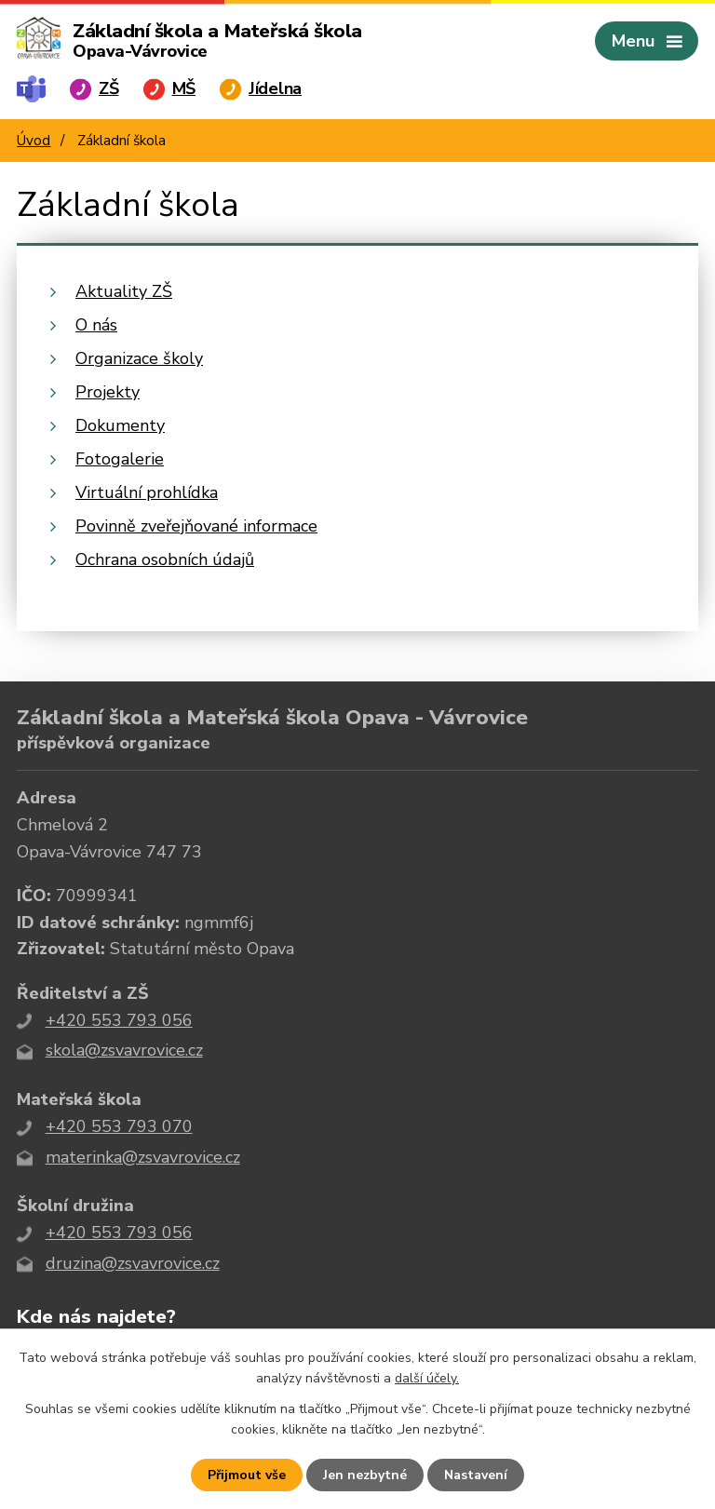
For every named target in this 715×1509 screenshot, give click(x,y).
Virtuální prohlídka (146, 492)
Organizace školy (139, 358)
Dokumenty (120, 425)
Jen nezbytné (365, 1475)
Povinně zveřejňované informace (196, 526)
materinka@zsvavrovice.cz (143, 1157)
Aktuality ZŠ (123, 291)
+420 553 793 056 (119, 1020)
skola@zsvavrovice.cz (124, 1050)
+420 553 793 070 (119, 1126)
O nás (96, 325)
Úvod (33, 140)
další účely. (427, 1378)
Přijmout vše (247, 1475)
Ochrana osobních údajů (164, 559)
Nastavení (475, 1475)
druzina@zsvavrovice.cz (133, 1263)
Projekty (107, 392)
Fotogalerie (119, 459)
